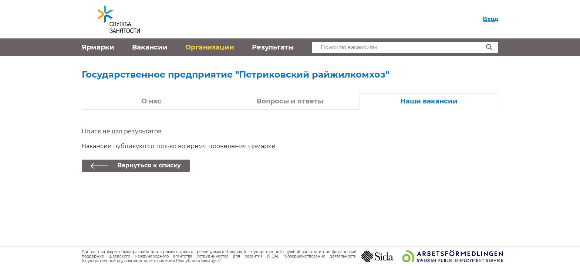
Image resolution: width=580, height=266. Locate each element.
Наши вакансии (429, 101)
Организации (209, 47)
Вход (490, 19)
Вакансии (150, 47)
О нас (151, 101)
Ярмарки (98, 47)
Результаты (273, 47)
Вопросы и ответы (290, 101)
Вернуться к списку (149, 165)
